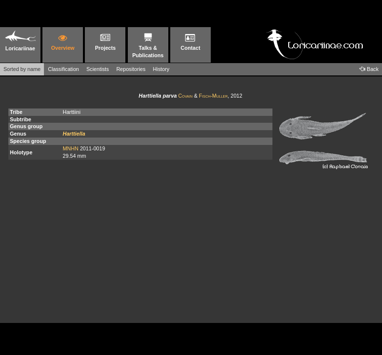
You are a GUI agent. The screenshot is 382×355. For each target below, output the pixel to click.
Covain (185, 96)
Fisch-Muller (213, 96)
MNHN (70, 148)
